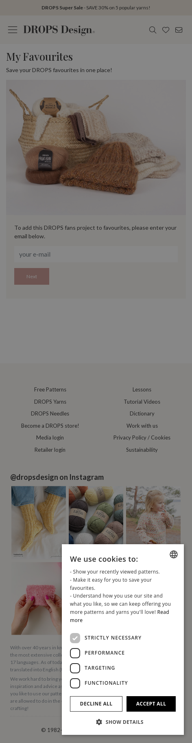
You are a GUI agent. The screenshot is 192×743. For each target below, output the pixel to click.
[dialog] (123, 639)
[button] (123, 722)
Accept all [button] (151, 703)
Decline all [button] (96, 703)
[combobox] (174, 554)
